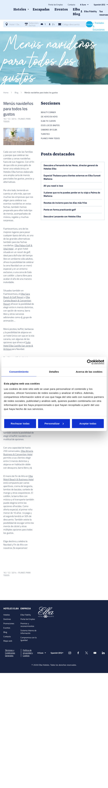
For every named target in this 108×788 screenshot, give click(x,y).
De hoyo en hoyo (49, 116)
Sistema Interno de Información (28, 632)
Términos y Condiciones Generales (10, 653)
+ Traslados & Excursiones (99, 26)
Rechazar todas (20, 423)
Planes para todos (50, 138)
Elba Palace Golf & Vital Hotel (17, 247)
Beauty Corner (48, 112)
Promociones (8, 623)
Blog (5, 632)
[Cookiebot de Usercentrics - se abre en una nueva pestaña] (89, 362)
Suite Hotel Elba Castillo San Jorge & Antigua (18, 346)
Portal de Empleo (55, 4)
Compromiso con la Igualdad (28, 639)
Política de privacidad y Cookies (28, 653)
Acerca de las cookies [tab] (89, 371)
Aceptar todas (87, 423)
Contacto (71, 4)
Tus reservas (103, 13)
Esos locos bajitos (50, 125)
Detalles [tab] (54, 371)
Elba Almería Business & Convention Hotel (18, 452)
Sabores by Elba (49, 129)
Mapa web (7, 640)
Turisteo (45, 134)
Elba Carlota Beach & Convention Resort (17, 300)
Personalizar (54, 423)
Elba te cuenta (48, 121)
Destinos (7, 619)
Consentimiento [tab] (19, 371)
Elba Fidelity (25, 614)
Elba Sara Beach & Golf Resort (16, 295)
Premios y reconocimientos (27, 625)
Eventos (6, 627)
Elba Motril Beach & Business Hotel (18, 477)
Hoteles (6, 614)
